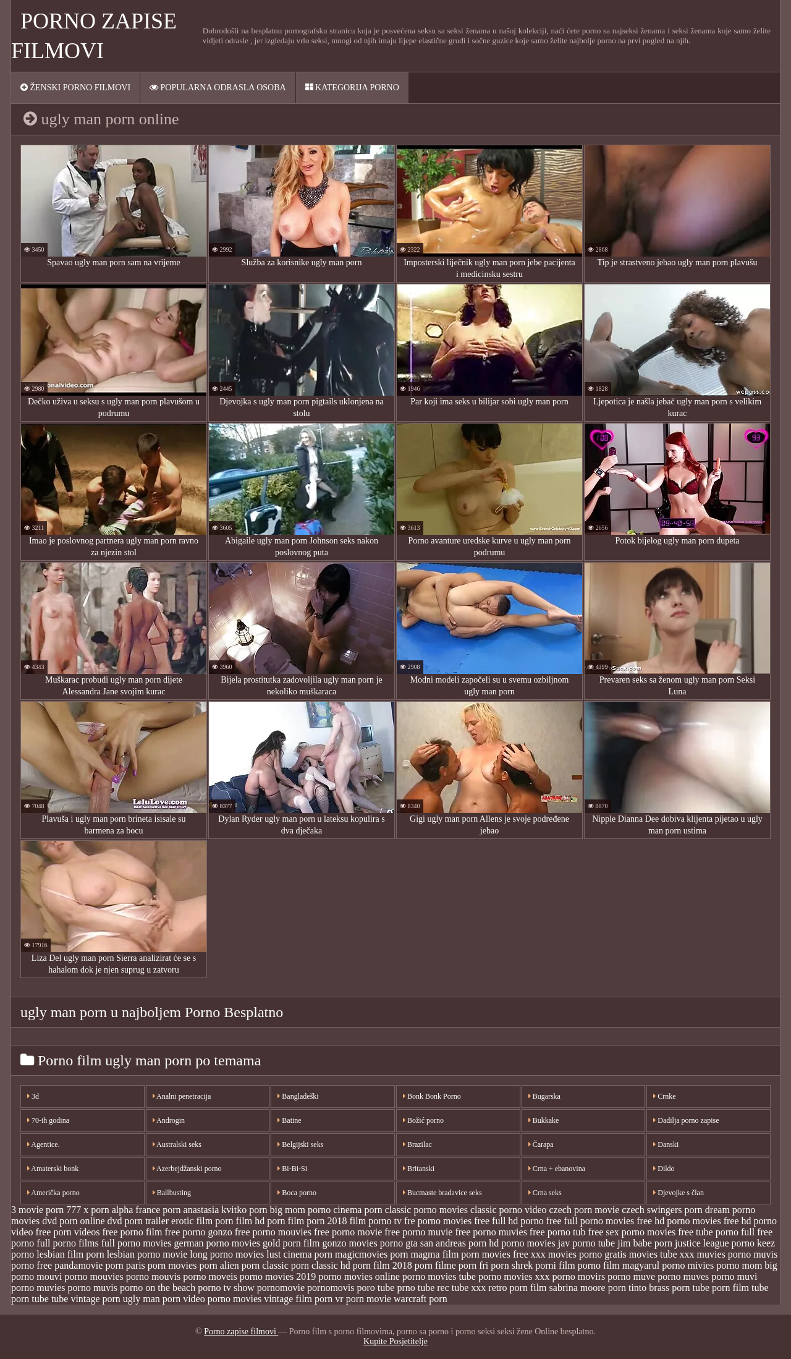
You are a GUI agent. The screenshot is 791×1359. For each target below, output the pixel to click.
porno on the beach (157, 1287)
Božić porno (423, 1120)
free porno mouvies (273, 1232)
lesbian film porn (70, 1254)
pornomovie (281, 1287)
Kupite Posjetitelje (395, 1341)
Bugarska (544, 1096)
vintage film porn (298, 1298)
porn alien (219, 1265)
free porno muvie (418, 1232)
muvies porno (724, 1254)
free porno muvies (491, 1232)
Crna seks (545, 1192)
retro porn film (517, 1287)
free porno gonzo (198, 1232)
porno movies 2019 (278, 1276)
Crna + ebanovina (556, 1168)
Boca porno (296, 1192)
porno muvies (38, 1287)
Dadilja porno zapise (686, 1120)
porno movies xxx (514, 1276)
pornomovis (330, 1287)
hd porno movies (522, 1243)
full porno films (67, 1243)
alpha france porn (146, 1209)
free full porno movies (590, 1221)
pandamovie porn (89, 1265)
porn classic (265, 1265)
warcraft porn (420, 1298)
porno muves (683, 1276)
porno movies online (359, 1276)
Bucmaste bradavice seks (442, 1192)
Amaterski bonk (52, 1168)
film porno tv (376, 1221)
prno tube (415, 1287)
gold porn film (291, 1243)
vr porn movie (363, 1298)
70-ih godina (48, 1120)
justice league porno (715, 1243)
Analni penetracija (182, 1096)
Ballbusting (172, 1192)
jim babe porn (644, 1243)
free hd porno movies (679, 1221)
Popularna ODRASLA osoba (218, 87)
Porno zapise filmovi (241, 1331)
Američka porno (53, 1192)
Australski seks (177, 1144)
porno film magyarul (618, 1265)
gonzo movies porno (363, 1243)
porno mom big (746, 1265)
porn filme (435, 1265)
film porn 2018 (317, 1221)
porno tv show (226, 1287)
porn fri (473, 1265)
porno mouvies (94, 1276)
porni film (555, 1265)
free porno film (133, 1232)
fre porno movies (438, 1221)
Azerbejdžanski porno (187, 1168)
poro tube (376, 1287)
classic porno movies (426, 1209)
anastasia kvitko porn (226, 1209)
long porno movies (227, 1254)
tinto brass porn (659, 1287)
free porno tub (558, 1232)
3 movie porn (37, 1209)
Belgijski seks (300, 1144)
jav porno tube (586, 1243)
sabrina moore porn (587, 1287)
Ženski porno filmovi (75, 87)
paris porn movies (161, 1265)
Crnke (664, 1096)
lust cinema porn (299, 1254)
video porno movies (222, 1298)
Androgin (169, 1120)
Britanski (418, 1168)
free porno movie (348, 1232)
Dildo (663, 1168)
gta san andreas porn (445, 1243)
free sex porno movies (632, 1232)
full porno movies (136, 1243)
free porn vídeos (68, 1232)
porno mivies (688, 1265)
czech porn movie (584, 1209)
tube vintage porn (86, 1298)
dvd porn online (73, 1221)
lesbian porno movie (147, 1254)
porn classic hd (320, 1265)
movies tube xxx (662, 1254)
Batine (289, 1120)
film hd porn (261, 1221)
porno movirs (579, 1276)
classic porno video (508, 1209)
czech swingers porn (662, 1209)
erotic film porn (202, 1221)
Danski (666, 1144)
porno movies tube (439, 1276)
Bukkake (543, 1120)
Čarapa (541, 1144)
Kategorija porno (352, 87)
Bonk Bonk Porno (432, 1096)
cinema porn (358, 1209)
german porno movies (217, 1243)
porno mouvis (153, 1276)
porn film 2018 (382, 1265)
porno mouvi (36, 1276)
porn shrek (512, 1265)
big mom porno (300, 1209)
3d (33, 1096)
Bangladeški (297, 1096)
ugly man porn (151, 1298)
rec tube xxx (461, 1287)
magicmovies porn (371, 1254)
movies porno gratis (587, 1254)
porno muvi (734, 1276)
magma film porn (445, 1254)
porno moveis (210, 1276)
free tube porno (708, 1232)
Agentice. (43, 1144)
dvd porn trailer (138, 1221)
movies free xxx (514, 1254)
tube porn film (721, 1287)
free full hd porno (508, 1221)
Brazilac (417, 1144)
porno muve (631, 1276)
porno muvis (92, 1287)
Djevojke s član (678, 1192)
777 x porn (87, 1209)
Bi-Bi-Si (292, 1168)
